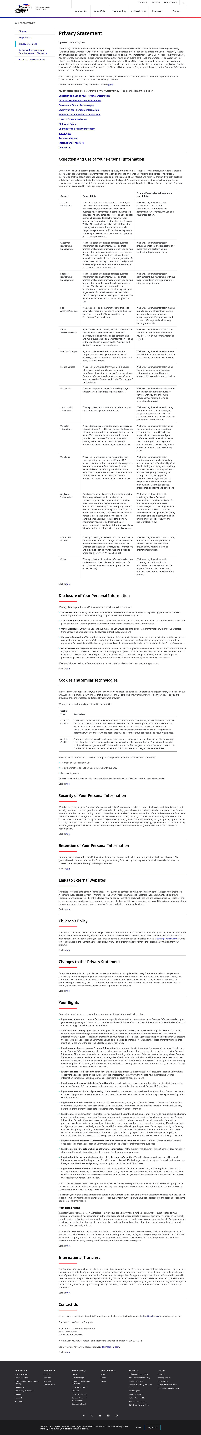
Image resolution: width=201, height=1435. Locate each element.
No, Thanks (152, 1427)
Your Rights (65, 133)
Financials (18, 1398)
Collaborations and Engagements (79, 1399)
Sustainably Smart (79, 1404)
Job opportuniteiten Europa (168, 1388)
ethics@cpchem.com (167, 938)
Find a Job (161, 1374)
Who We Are (81, 11)
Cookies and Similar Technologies (76, 105)
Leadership (19, 1394)
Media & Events (138, 11)
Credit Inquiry (134, 1391)
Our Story (75, 1374)
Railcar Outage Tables (137, 1398)
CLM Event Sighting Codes (139, 1405)
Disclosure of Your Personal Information (80, 100)
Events (103, 1381)
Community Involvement (24, 1391)
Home (16, 23)
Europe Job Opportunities (167, 1385)
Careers (176, 11)
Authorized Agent (68, 138)
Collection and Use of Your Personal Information (84, 95)
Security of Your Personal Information (79, 109)
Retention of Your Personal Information (79, 114)
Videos (103, 1377)
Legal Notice (25, 37)
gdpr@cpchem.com (109, 1346)
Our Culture (19, 1387)
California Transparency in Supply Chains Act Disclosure (33, 52)
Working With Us (164, 1377)
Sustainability (119, 11)
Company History (21, 1377)
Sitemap (23, 31)
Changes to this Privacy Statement (77, 128)
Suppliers (18, 1401)
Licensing (47, 1381)
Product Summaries (136, 1381)
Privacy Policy (116, 1426)
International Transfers (71, 142)
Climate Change (78, 1377)
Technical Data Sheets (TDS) (139, 1377)
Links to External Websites (73, 119)
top (68, 583)
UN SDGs (75, 1391)
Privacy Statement (28, 43)
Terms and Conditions (137, 1401)
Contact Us (143, 2)
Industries (47, 1374)
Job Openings (163, 1381)
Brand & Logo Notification (32, 59)
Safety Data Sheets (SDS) (138, 1374)
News (102, 1374)
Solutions (47, 1377)
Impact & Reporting (79, 1394)
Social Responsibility (79, 1387)
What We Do (100, 11)
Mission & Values (21, 1374)
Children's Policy (67, 124)
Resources (157, 11)
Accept (139, 1427)
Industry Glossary (136, 1394)
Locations (156, 2)
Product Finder (170, 2)
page (110, 84)
